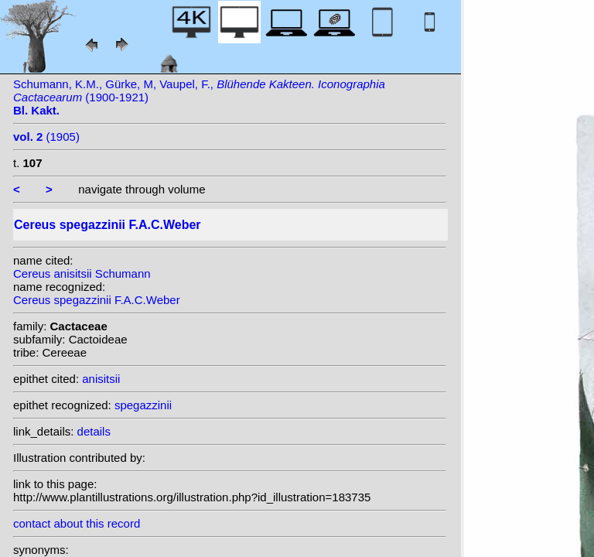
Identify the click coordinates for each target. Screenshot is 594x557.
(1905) (46, 136)
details (94, 431)
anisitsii (101, 378)
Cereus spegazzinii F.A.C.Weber (96, 299)
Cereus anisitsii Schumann (82, 273)
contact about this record (76, 523)
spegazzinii (143, 405)
